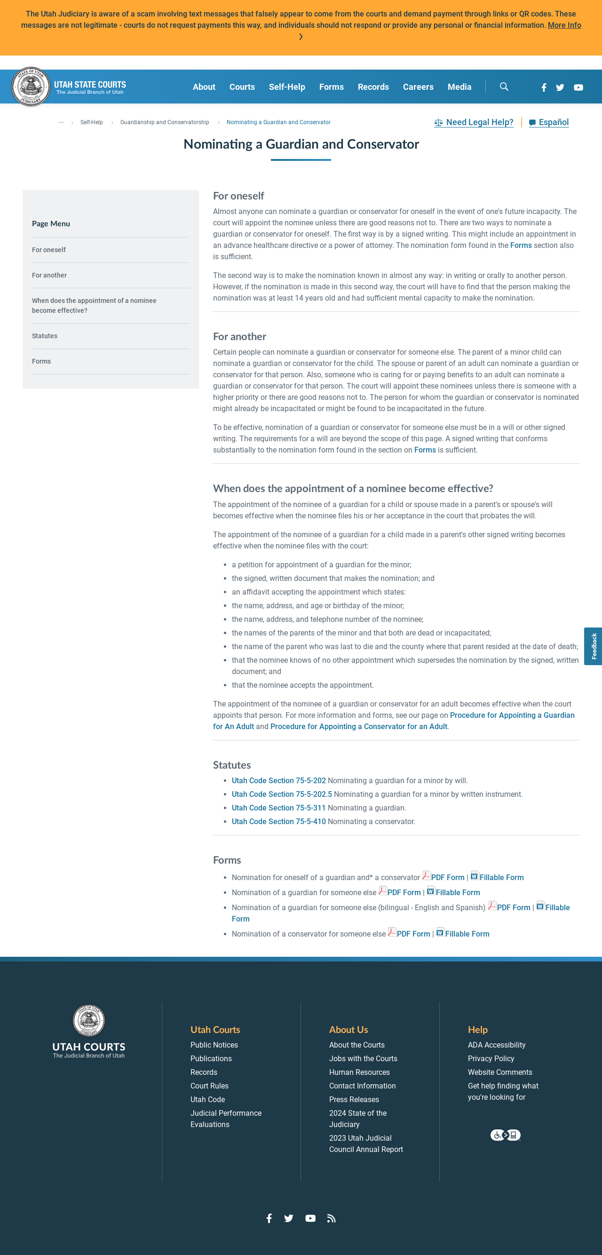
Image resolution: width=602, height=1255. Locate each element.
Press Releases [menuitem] (354, 1099)
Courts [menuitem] (242, 87)
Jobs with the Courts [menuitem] (363, 1058)
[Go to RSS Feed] (331, 1218)
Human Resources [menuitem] (359, 1072)
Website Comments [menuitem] (500, 1072)
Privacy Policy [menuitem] (491, 1058)
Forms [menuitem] (331, 87)
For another (49, 275)
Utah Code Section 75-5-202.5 (282, 794)
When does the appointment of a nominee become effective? (94, 305)
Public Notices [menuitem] (214, 1045)
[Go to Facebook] (544, 87)
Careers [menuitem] (418, 87)
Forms (41, 361)
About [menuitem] (204, 87)
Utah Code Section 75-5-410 (279, 821)
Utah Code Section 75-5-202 (279, 780)
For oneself (49, 250)
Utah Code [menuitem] (207, 1099)
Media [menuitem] (460, 87)
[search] (504, 86)
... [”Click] (61, 120)
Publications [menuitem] (211, 1058)
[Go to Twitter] (560, 87)
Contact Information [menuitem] (362, 1085)
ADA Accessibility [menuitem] (497, 1045)
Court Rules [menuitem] (209, 1085)
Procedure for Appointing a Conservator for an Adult (358, 726)
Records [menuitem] (373, 87)
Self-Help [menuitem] (287, 87)
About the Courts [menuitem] (357, 1045)
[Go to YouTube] (578, 87)
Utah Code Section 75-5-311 (279, 807)
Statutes (44, 336)
